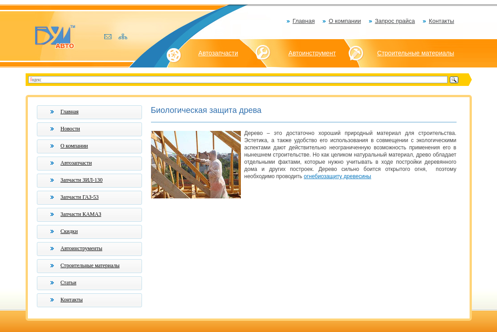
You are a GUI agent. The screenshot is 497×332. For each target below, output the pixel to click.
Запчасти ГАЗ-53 (80, 197)
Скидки (69, 231)
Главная (304, 21)
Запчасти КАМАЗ (81, 214)
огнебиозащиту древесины (337, 176)
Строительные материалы (415, 53)
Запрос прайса (395, 21)
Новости (70, 129)
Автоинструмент (312, 53)
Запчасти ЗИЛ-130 (82, 180)
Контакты (441, 21)
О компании (344, 21)
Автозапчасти (218, 53)
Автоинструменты (81, 248)
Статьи (68, 282)
